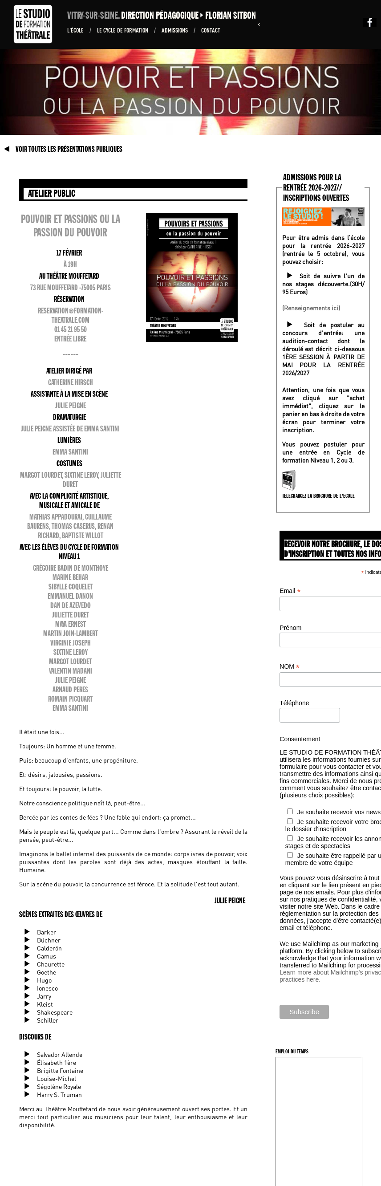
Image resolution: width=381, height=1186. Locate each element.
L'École (76, 30)
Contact (210, 30)
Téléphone (294, 703)
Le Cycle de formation (123, 30)
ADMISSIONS (175, 30)
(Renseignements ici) (311, 308)
